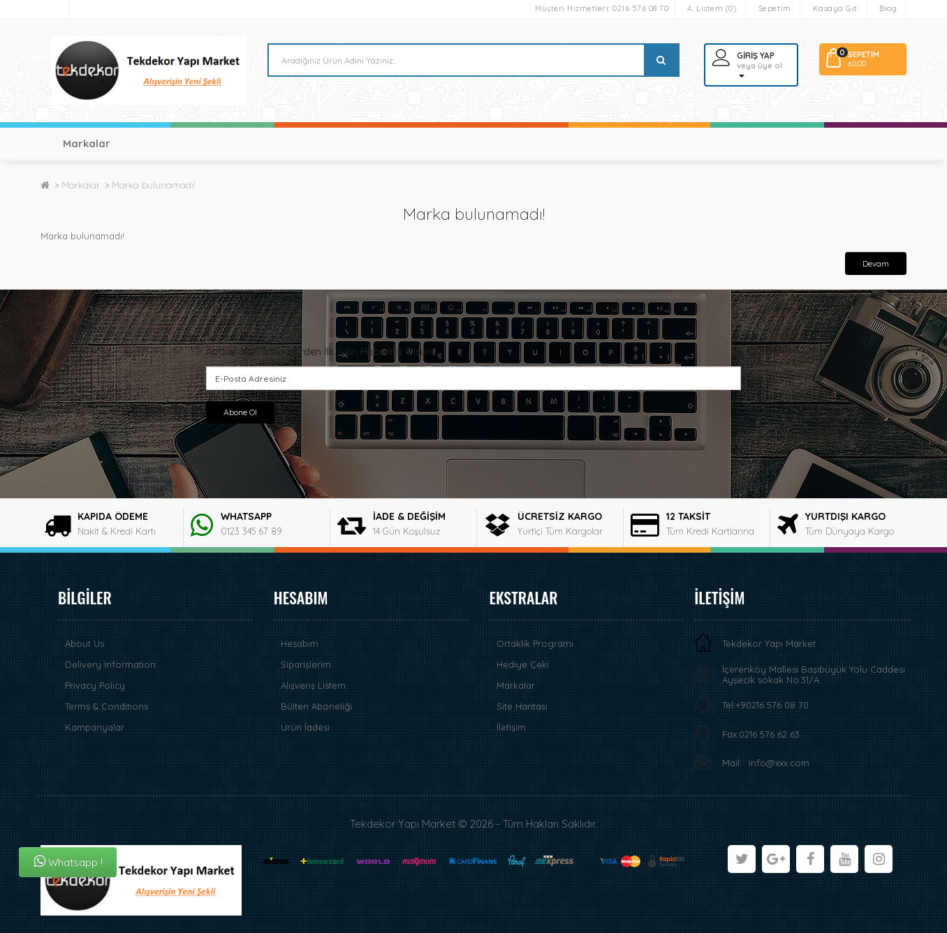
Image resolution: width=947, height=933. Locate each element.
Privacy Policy (95, 685)
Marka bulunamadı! (154, 185)
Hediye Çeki (523, 664)
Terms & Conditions (106, 706)
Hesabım (299, 643)
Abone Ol (240, 412)
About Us (84, 643)
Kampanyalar (94, 727)
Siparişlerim (306, 664)
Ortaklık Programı (535, 643)
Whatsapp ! (68, 861)
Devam (875, 263)
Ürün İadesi (305, 727)
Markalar (86, 143)
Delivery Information (110, 664)
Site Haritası (522, 706)
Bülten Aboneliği (316, 706)
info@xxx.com (779, 762)
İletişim (511, 727)
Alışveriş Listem (313, 685)
